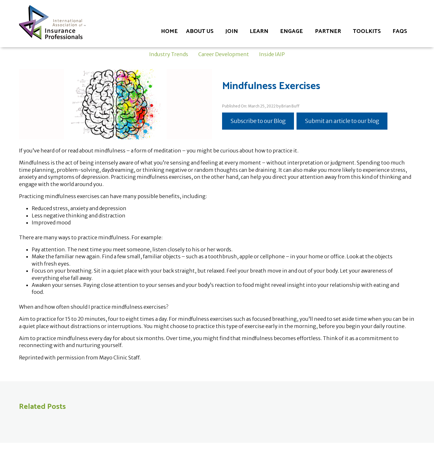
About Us (200, 31)
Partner (328, 31)
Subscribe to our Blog (258, 121)
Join (231, 31)
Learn (259, 31)
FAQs (400, 31)
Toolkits (367, 31)
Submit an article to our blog (342, 121)
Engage (291, 31)
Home (169, 31)
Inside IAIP (272, 54)
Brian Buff (290, 106)
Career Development (223, 54)
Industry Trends (168, 54)
